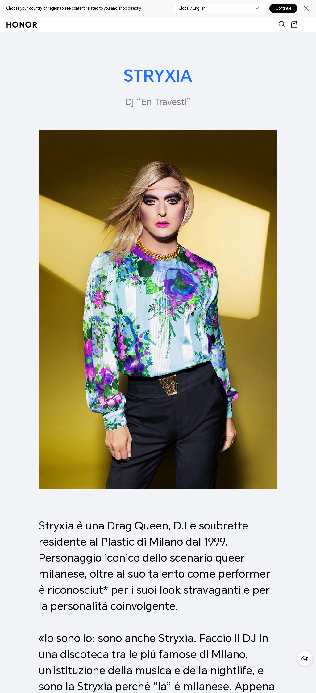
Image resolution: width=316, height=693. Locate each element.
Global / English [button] (192, 8)
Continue (283, 8)
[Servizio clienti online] (304, 658)
